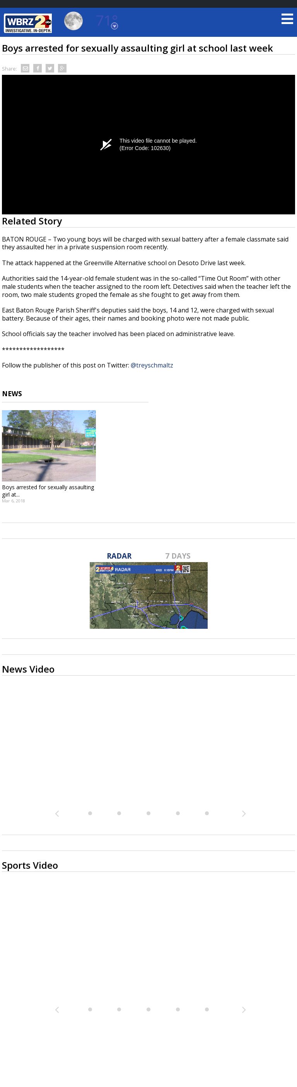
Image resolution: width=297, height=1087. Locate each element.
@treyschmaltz (152, 365)
